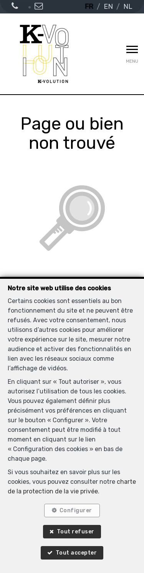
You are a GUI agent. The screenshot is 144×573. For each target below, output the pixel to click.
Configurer (76, 510)
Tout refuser (75, 531)
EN (108, 6)
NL (127, 6)
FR (89, 6)
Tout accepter (76, 553)
